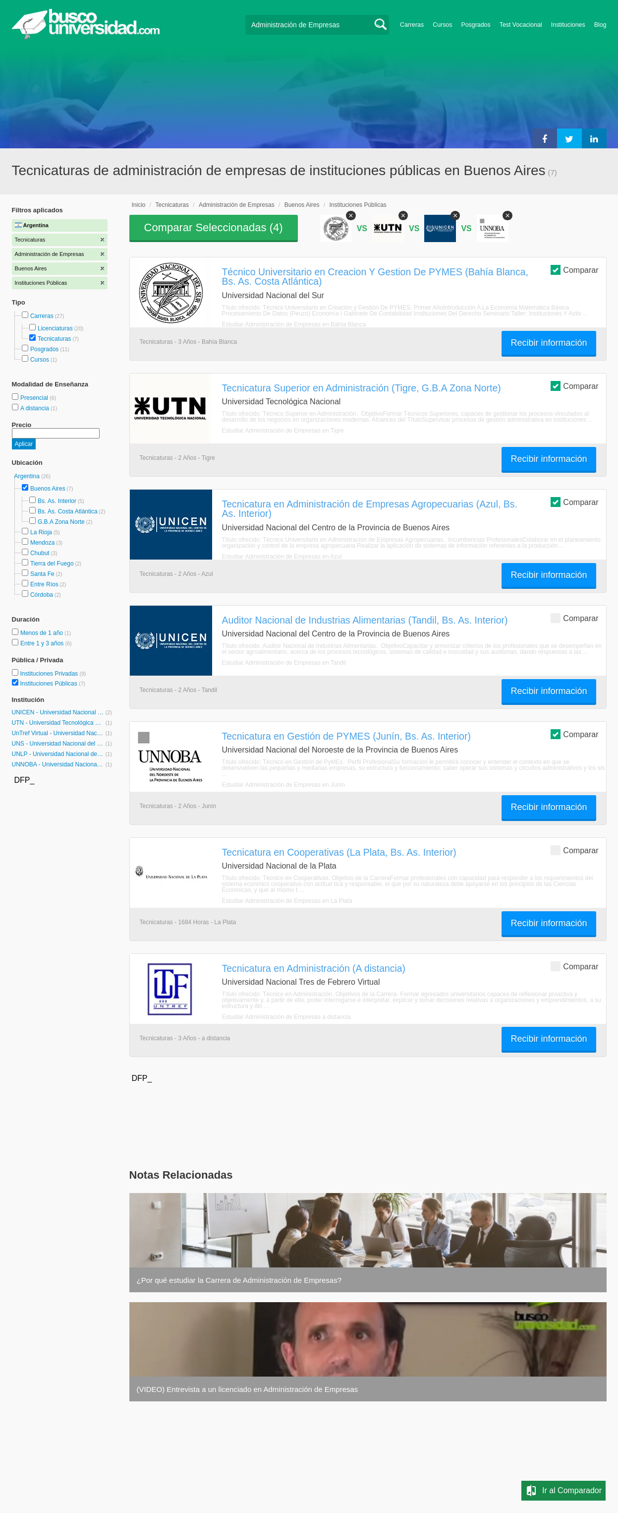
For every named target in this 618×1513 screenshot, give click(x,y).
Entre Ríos (44, 584)
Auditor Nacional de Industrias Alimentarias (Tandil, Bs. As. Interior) (365, 620)
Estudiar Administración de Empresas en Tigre (283, 430)
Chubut (40, 553)
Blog (600, 25)
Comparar (574, 269)
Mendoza (42, 542)
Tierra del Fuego (52, 563)
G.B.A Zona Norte (61, 521)
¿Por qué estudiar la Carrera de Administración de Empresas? (239, 1280)
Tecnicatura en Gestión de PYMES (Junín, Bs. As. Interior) (346, 736)
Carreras (412, 25)
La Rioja (41, 532)
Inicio (139, 204)
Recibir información (548, 343)
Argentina (28, 476)
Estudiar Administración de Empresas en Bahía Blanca (294, 324)
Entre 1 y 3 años (42, 643)
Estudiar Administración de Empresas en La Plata (287, 900)
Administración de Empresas (237, 204)
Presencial (35, 397)
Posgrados (475, 25)
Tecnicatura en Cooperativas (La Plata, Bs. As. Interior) (339, 852)
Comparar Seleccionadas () (213, 227)
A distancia (35, 408)
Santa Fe (42, 573)
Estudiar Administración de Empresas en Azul (282, 556)
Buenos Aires (47, 488)
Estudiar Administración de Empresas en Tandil (284, 662)
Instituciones (568, 25)
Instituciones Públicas (52, 683)
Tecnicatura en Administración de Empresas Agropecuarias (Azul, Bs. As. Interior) (369, 509)
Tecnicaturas (54, 338)
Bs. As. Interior (57, 501)
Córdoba (41, 594)
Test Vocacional (521, 25)
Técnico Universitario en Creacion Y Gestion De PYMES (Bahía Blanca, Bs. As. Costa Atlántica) (375, 276)
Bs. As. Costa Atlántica (68, 511)
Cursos (442, 25)
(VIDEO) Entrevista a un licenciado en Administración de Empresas (247, 1389)
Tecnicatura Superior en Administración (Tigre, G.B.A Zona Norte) (361, 387)
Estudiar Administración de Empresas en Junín (283, 784)
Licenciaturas (55, 328)
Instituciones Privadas (53, 673)
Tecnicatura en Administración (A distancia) (314, 968)
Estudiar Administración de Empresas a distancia (286, 1016)
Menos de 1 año (42, 633)
